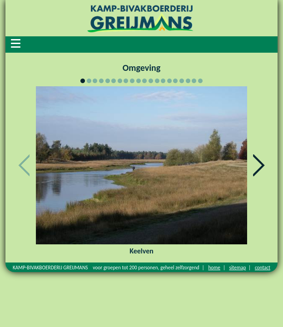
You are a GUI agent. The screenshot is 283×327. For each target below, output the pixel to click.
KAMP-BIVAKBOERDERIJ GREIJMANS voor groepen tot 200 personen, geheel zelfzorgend (106, 267)
